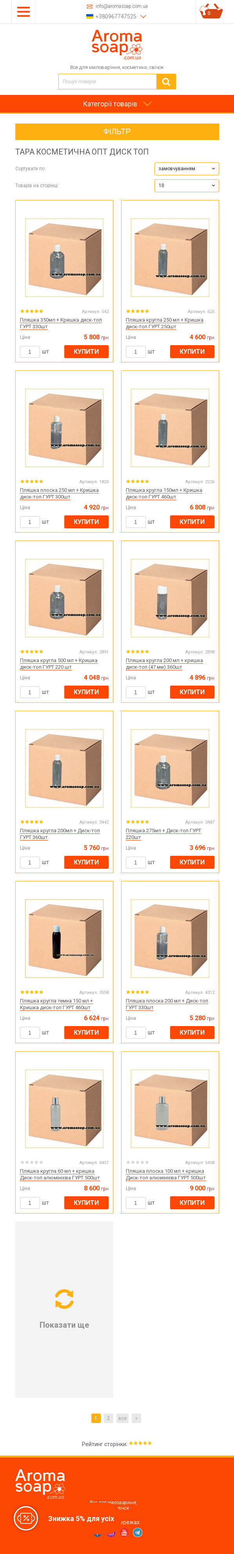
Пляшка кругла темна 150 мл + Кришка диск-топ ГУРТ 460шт (56, 1004)
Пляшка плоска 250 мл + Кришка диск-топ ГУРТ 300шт (59, 493)
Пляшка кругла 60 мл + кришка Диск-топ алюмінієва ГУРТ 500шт (60, 1174)
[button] (186, 168)
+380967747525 (116, 16)
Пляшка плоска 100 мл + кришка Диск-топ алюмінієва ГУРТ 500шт (166, 1174)
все (122, 1418)
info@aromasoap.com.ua (122, 6)
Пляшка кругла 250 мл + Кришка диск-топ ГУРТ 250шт (164, 323)
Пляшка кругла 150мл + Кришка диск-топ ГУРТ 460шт (164, 493)
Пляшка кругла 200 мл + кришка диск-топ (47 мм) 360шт (164, 663)
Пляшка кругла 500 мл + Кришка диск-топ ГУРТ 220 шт (59, 663)
